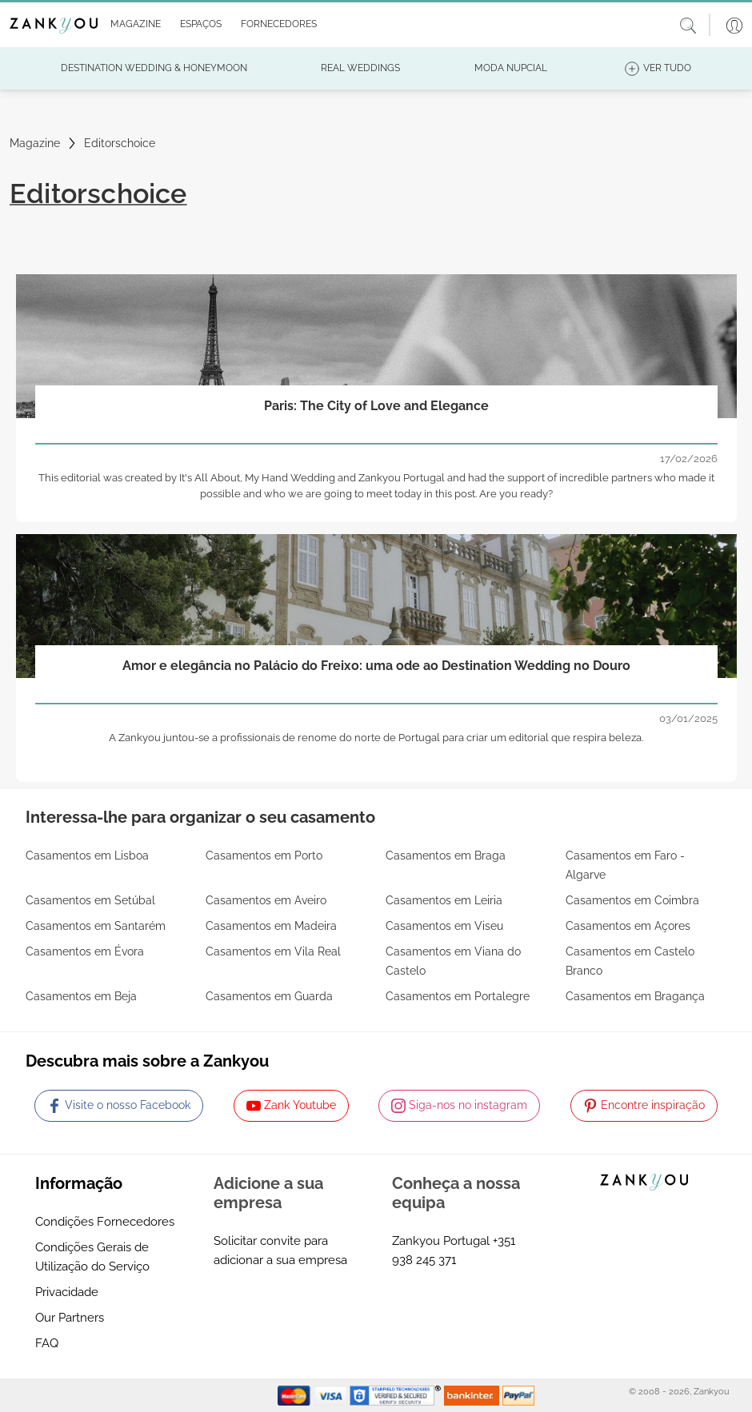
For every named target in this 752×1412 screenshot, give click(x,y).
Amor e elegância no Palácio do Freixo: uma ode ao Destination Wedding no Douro (376, 665)
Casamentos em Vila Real (273, 951)
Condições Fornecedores (104, 1222)
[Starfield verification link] (397, 1394)
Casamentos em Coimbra (632, 900)
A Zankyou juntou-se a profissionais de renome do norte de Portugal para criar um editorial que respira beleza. (376, 738)
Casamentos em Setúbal (90, 900)
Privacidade (66, 1292)
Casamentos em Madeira (271, 925)
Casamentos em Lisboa (87, 855)
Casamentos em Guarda (269, 996)
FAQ (46, 1343)
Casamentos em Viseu (444, 925)
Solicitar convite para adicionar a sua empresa (280, 1250)
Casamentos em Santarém (96, 925)
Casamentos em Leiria (444, 900)
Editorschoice (119, 143)
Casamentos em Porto (264, 855)
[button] (132, 25)
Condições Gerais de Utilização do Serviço (92, 1257)
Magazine (35, 143)
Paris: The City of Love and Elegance (376, 405)
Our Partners (69, 1317)
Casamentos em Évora (85, 951)
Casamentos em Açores (628, 925)
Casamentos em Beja (81, 996)
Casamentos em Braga (446, 855)
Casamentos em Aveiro (266, 900)
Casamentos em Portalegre (458, 996)
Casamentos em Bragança (635, 996)
